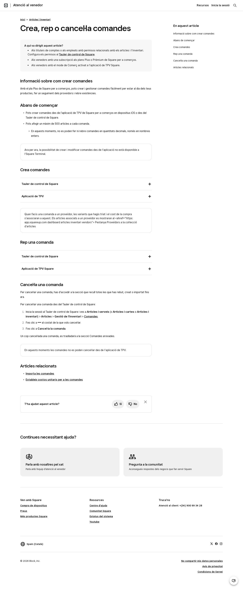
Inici (22, 19)
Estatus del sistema (101, 516)
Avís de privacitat (212, 566)
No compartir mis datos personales (202, 561)
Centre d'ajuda (98, 505)
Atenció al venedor (28, 5)
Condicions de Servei (210, 571)
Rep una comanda (182, 54)
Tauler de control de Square (76, 54)
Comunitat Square (100, 511)
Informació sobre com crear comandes (193, 33)
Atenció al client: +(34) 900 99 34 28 (180, 505)
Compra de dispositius (33, 505)
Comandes (91, 316)
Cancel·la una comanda (185, 60)
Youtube (94, 521)
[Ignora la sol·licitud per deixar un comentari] (145, 402)
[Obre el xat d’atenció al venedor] (234, 580)
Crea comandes (181, 47)
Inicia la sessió (220, 5)
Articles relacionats (183, 67)
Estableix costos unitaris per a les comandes (54, 379)
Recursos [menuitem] (203, 5)
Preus (23, 511)
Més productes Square (33, 516)
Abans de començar (184, 40)
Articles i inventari (39, 19)
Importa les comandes (40, 373)
